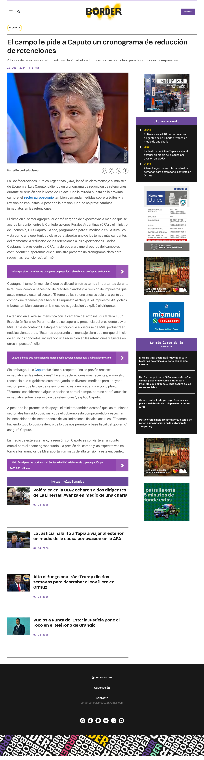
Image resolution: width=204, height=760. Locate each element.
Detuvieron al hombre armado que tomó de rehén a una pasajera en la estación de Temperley (165, 426)
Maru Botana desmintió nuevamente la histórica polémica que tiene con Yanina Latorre (163, 364)
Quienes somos (102, 680)
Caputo (40, 373)
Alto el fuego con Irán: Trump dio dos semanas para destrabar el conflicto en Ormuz (74, 585)
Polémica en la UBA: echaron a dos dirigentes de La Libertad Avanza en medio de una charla (80, 495)
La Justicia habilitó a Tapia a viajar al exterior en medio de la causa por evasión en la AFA (78, 539)
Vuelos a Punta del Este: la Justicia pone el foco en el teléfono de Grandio (76, 625)
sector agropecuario (39, 200)
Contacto (102, 701)
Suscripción (102, 690)
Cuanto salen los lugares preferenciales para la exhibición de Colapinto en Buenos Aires (164, 406)
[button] (18, 13)
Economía (14, 30)
